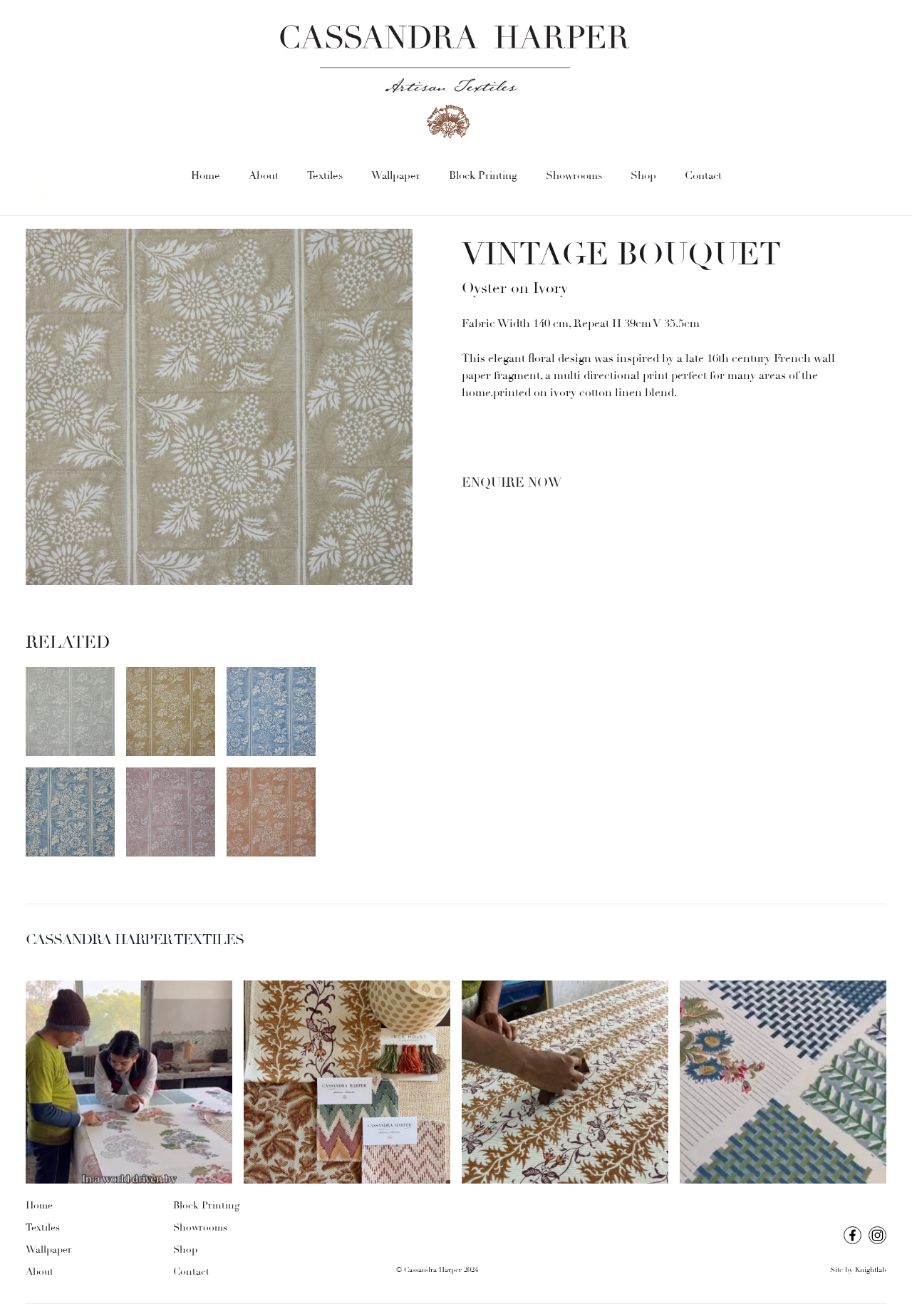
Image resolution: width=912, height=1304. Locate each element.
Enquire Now (511, 483)
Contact (703, 175)
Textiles (325, 175)
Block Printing (483, 175)
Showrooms (574, 175)
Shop (643, 175)
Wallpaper (395, 175)
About (264, 175)
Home (205, 175)
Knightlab (870, 1270)
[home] (456, 82)
